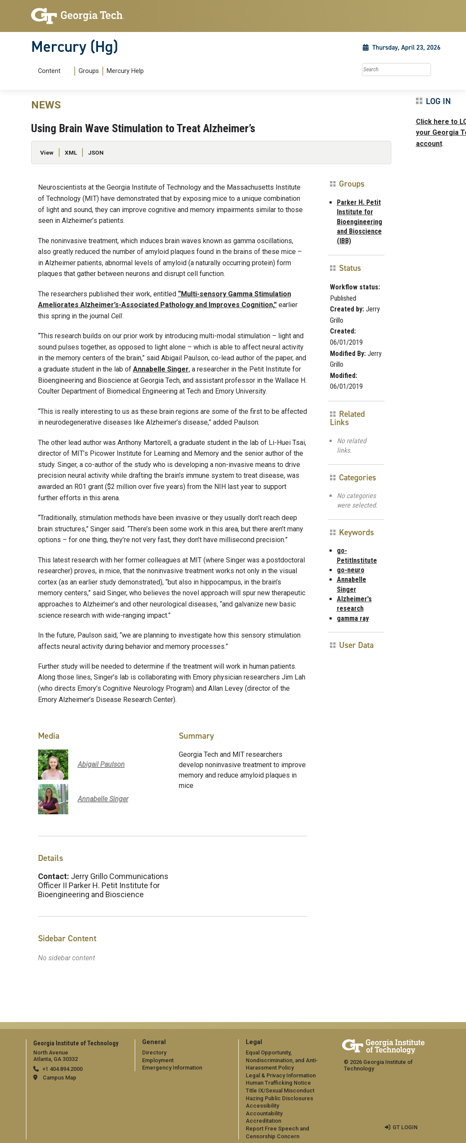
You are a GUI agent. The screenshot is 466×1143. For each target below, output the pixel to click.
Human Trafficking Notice (278, 1083)
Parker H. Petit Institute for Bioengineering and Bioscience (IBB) (359, 221)
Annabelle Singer (161, 369)
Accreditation (263, 1121)
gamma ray (353, 618)
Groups (89, 71)
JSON (96, 152)
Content (49, 71)
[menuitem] (89, 71)
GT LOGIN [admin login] (405, 1127)
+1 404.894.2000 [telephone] (62, 1069)
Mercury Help (125, 71)
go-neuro (351, 570)
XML (71, 152)
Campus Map (59, 1077)
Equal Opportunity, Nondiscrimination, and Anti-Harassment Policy (282, 1060)
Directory (154, 1052)
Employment (158, 1060)
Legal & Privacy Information (281, 1075)
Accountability (264, 1113)
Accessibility (262, 1105)
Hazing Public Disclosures (279, 1098)
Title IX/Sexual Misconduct (280, 1090)
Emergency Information (172, 1067)
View (47, 152)
